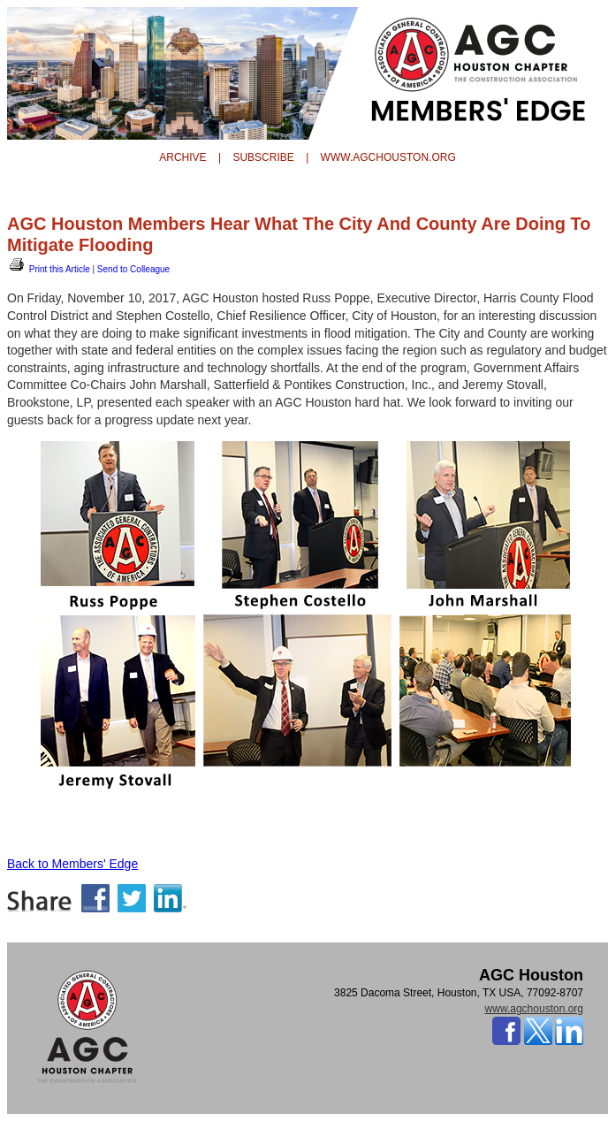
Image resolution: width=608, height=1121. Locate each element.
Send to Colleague (133, 269)
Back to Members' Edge (72, 864)
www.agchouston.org (534, 1009)
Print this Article (48, 269)
